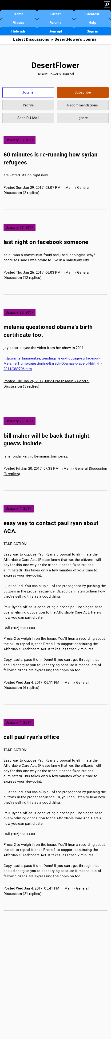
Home (18, 14)
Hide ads (18, 31)
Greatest (92, 14)
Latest (55, 14)
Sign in (92, 31)
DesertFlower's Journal (76, 39)
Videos (18, 23)
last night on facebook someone (46, 242)
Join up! (55, 31)
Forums (55, 23)
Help (92, 23)
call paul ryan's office (31, 737)
